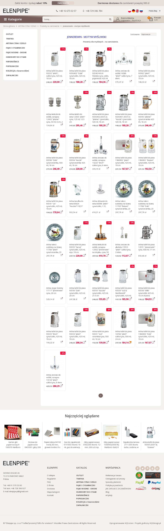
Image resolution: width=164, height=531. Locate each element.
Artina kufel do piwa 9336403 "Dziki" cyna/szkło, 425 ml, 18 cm (77, 74)
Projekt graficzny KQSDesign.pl (148, 523)
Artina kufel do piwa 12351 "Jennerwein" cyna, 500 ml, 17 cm (146, 247)
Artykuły (109, 495)
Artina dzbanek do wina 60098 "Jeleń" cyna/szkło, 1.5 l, (100, 203)
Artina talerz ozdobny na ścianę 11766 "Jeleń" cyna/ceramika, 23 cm (54, 249)
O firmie (50, 485)
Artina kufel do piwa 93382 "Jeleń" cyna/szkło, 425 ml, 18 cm (146, 74)
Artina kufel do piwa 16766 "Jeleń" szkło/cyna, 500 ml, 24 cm (123, 335)
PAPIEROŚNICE (12, 61)
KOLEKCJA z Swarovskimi (17, 70)
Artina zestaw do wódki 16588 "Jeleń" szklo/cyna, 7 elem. (123, 74)
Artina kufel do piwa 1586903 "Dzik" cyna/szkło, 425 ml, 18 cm (146, 335)
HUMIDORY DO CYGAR (16, 57)
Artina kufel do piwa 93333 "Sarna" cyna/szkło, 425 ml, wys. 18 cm (77, 248)
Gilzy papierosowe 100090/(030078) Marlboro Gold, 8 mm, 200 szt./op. (111, 445)
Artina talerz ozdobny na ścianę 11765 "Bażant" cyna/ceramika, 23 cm (123, 206)
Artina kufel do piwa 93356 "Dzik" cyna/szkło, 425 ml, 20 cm (77, 292)
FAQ (49, 482)
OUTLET (9, 34)
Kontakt (50, 495)
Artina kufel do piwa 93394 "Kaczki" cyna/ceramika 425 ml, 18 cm (77, 161)
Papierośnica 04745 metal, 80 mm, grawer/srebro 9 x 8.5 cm (52, 445)
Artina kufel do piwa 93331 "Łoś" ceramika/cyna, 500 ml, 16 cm (100, 335)
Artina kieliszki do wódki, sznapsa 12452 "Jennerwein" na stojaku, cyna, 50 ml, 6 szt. (100, 249)
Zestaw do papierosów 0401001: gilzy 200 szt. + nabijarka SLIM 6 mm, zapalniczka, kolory (33, 445)
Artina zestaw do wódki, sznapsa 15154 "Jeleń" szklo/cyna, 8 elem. (54, 379)
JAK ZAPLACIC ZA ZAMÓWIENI (118, 488)
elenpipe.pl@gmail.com (18, 491)
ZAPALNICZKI (12, 75)
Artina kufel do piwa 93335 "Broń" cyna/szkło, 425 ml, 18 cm (54, 335)
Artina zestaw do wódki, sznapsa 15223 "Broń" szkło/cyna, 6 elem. (100, 161)
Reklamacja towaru (113, 475)
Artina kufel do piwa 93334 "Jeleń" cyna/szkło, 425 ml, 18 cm (77, 335)
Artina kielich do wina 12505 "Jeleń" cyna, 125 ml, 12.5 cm (77, 118)
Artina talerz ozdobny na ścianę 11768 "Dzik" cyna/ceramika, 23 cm (146, 206)
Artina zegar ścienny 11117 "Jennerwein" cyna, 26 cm (54, 290)
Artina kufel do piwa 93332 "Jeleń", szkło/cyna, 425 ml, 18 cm (54, 74)
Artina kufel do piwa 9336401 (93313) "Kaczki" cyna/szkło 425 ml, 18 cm (123, 118)
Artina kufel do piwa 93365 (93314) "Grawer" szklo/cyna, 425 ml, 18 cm (151, 445)
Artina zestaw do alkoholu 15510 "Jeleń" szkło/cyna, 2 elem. (123, 248)
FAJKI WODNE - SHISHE (16, 52)
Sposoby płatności (113, 482)
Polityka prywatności (114, 485)
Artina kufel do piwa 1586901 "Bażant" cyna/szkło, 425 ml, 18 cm (146, 161)
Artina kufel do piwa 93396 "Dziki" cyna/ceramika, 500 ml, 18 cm (54, 161)
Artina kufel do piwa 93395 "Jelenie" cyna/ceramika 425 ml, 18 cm (146, 118)
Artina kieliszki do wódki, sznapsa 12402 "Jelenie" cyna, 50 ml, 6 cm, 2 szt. (54, 119)
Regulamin (51, 478)
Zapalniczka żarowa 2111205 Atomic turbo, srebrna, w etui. (131, 445)
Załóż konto (63, 3)
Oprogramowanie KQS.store (121, 523)
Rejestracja (136, 20)
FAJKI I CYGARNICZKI (15, 48)
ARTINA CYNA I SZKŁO (27, 26)
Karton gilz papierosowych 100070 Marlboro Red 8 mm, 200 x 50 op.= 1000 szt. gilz (13, 445)
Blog (107, 492)
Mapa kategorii (53, 492)
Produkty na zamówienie (49, 26)
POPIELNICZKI (12, 66)
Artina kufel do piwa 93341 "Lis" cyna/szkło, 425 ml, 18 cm (54, 205)
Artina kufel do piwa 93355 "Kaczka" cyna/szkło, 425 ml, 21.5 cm (100, 292)
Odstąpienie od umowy (115, 478)
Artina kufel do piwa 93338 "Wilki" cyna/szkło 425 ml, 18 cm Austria (146, 292)
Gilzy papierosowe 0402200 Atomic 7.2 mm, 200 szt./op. (91, 444)
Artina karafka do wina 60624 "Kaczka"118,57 (76, 203)
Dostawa (51, 488)
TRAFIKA (10, 38)
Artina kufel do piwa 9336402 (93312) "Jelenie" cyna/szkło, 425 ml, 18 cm (100, 118)
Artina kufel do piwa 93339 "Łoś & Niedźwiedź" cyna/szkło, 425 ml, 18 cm (123, 293)
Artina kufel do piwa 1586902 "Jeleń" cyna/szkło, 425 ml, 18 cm (123, 161)
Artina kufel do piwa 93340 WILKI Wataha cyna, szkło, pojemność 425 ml (100, 74)
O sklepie (51, 475)
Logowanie (125, 20)
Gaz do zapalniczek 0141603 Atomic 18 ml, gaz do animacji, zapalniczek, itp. (72, 445)
